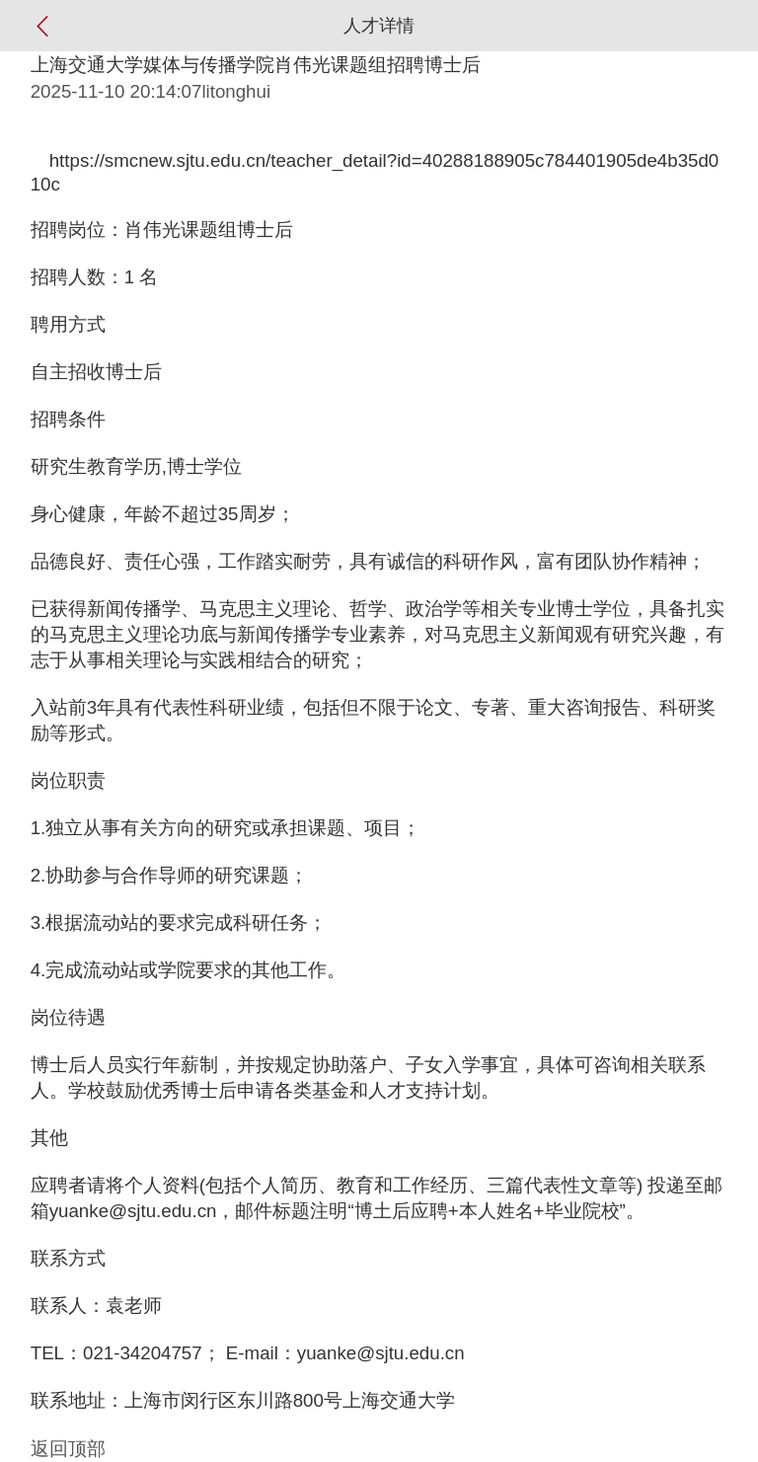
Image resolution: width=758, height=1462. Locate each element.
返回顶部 (68, 1448)
